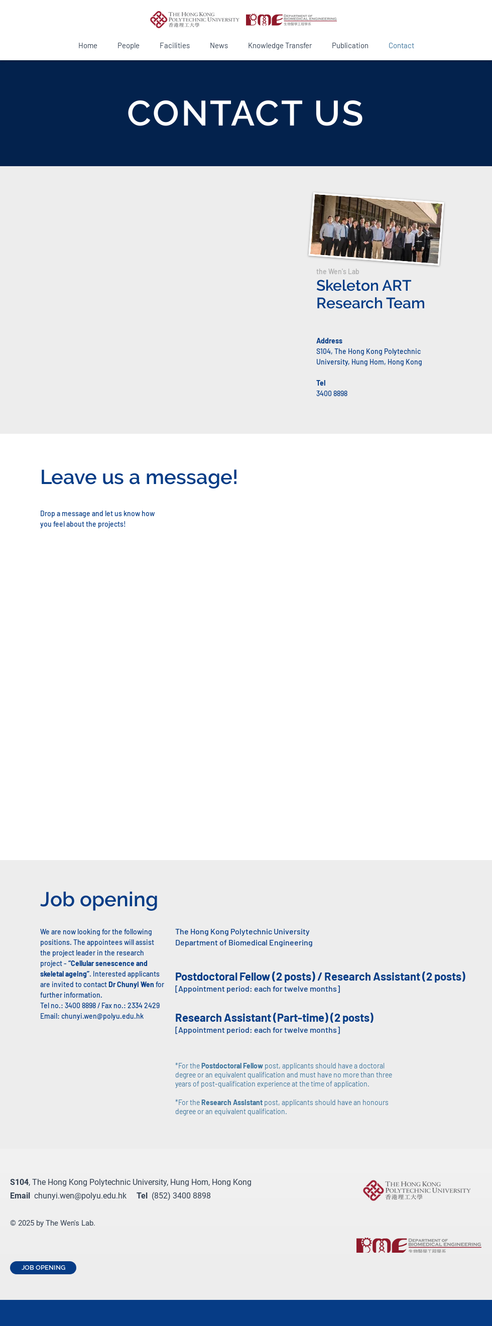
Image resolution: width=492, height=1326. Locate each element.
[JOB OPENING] (43, 1267)
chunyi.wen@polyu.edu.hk (102, 1016)
